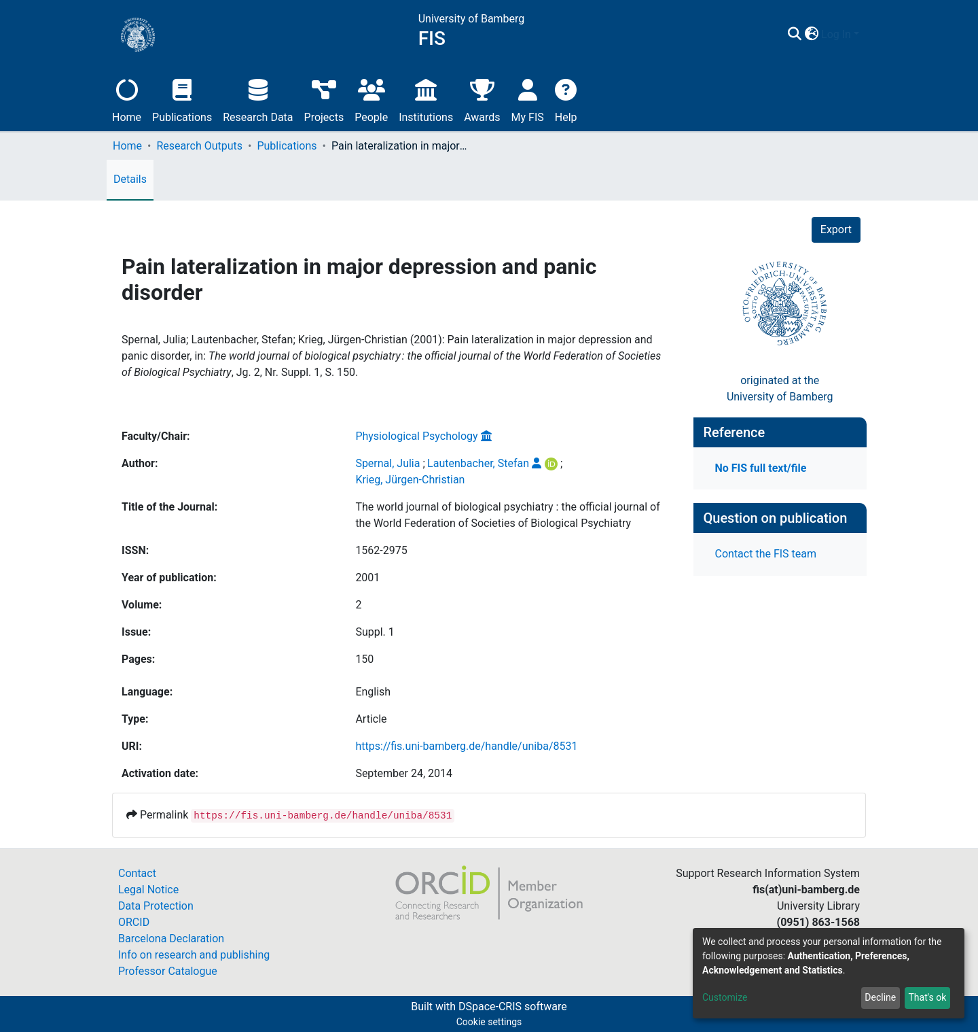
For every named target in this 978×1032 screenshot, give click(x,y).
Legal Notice (148, 889)
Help (566, 99)
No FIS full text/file (761, 468)
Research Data (258, 99)
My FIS (527, 99)
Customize (724, 997)
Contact (137, 873)
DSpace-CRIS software (512, 1006)
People (371, 99)
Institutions (426, 99)
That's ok (927, 997)
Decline (880, 997)
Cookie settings (489, 1021)
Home (126, 99)
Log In (836, 34)
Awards (482, 99)
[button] (811, 35)
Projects (324, 99)
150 (364, 659)
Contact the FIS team (766, 553)
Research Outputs (199, 145)
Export (836, 229)
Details (130, 179)
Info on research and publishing (194, 954)
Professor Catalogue (167, 971)
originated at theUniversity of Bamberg (780, 388)
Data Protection (156, 905)
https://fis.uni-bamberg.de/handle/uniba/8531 (466, 746)
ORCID (133, 922)
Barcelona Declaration (171, 938)
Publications (182, 99)
